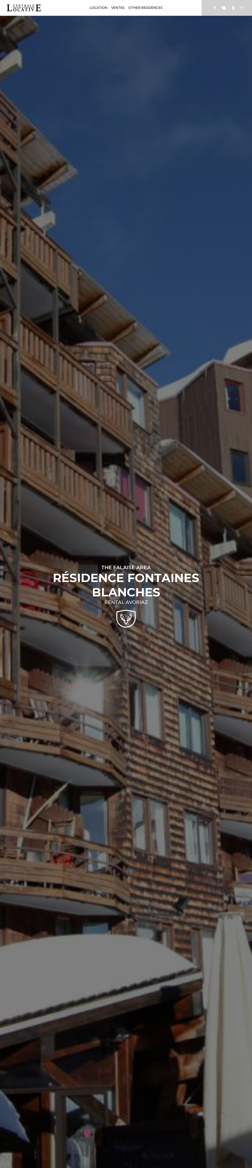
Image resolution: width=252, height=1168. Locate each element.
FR (241, 8)
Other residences (145, 8)
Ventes (117, 8)
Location (98, 8)
